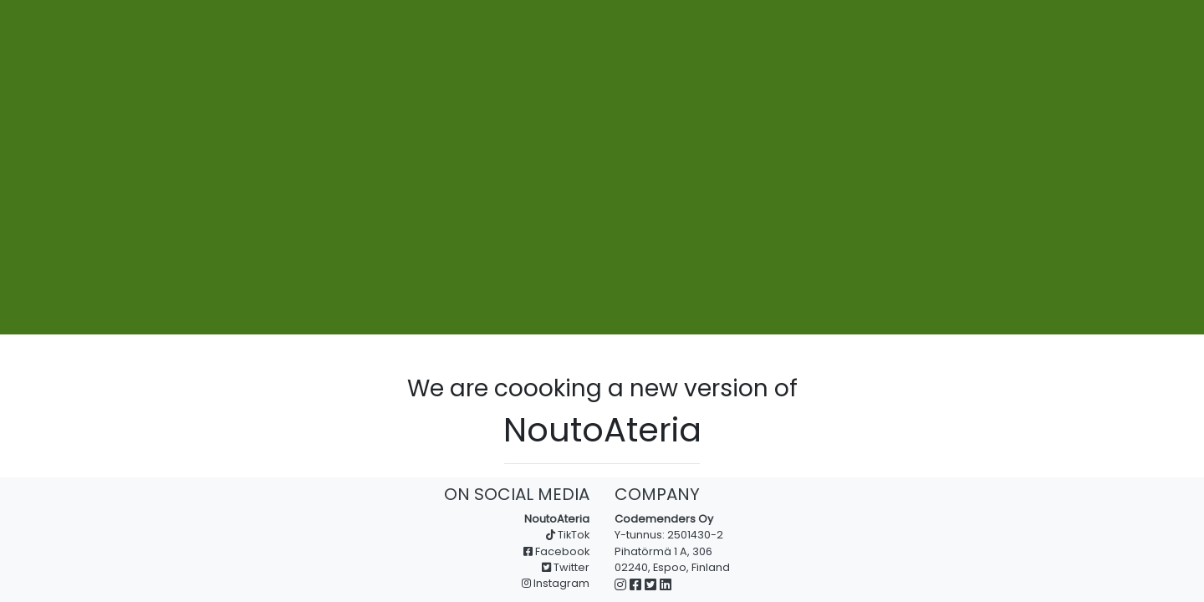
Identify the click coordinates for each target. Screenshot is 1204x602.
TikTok (567, 535)
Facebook (556, 551)
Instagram (555, 583)
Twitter (565, 567)
